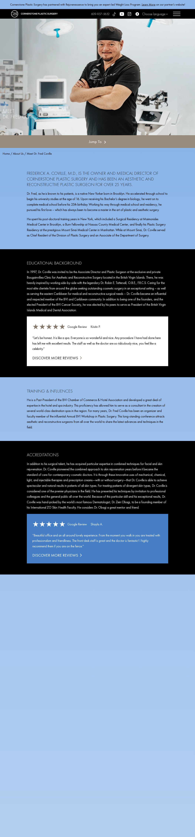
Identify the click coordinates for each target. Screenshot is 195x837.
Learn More (148, 4)
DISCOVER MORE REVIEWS (57, 358)
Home (6, 154)
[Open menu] (176, 14)
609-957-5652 (100, 14)
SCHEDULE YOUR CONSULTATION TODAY (97, 720)
